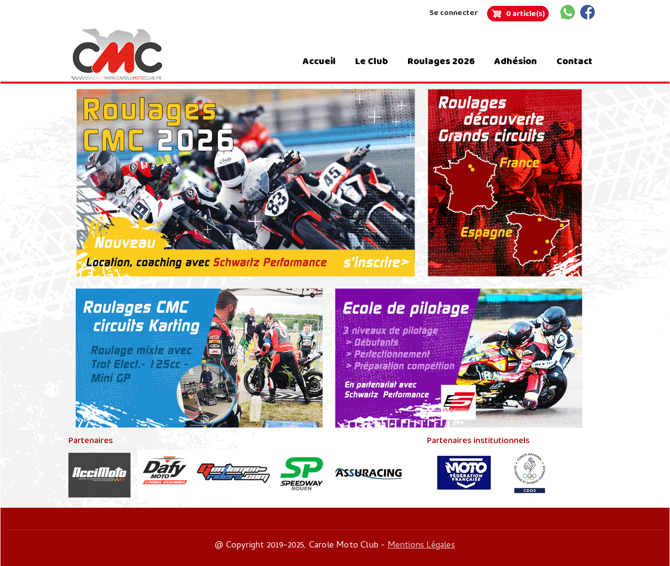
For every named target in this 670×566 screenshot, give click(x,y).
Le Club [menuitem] (371, 61)
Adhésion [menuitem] (515, 61)
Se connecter (453, 13)
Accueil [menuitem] (319, 61)
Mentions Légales (421, 546)
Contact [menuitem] (574, 61)
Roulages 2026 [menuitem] (441, 61)
